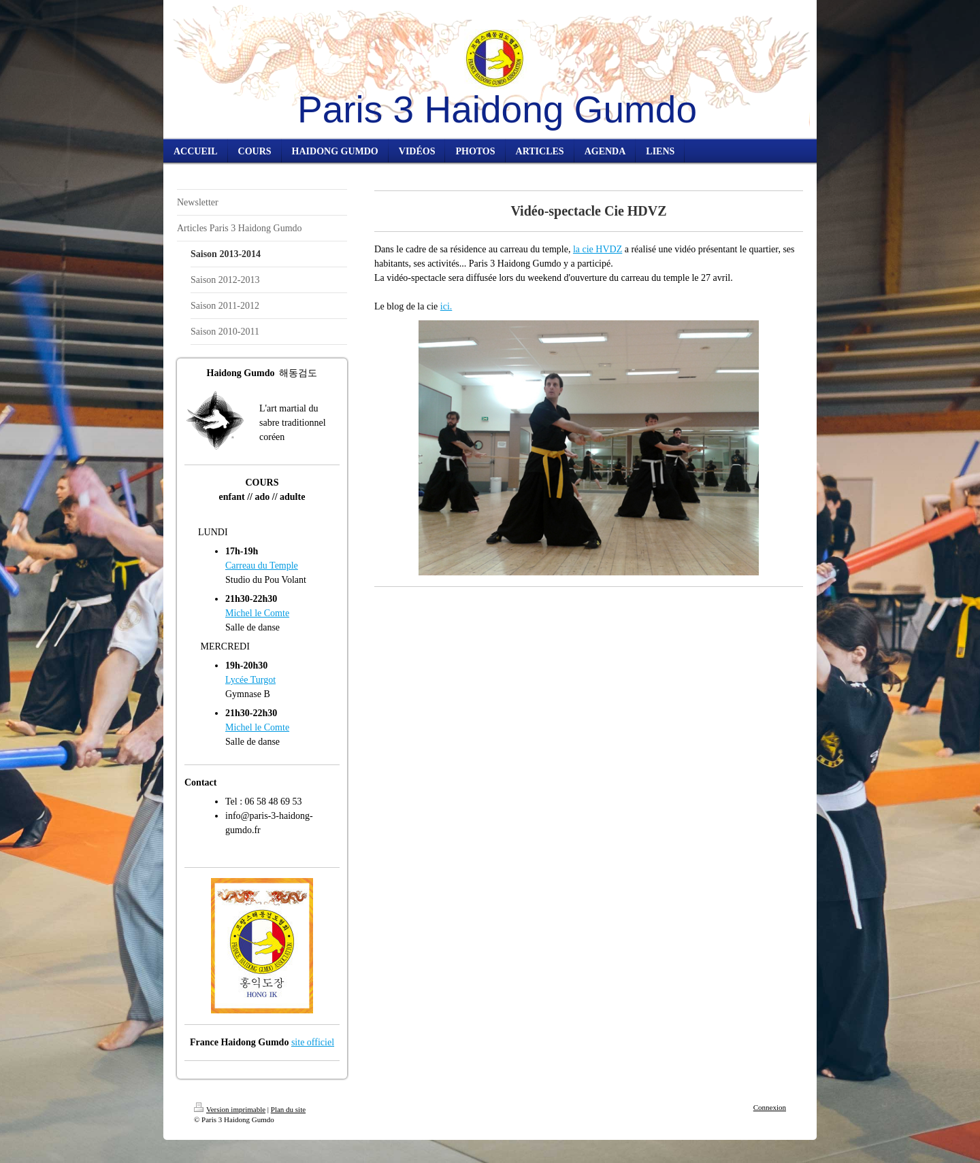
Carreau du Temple (261, 565)
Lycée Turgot (250, 680)
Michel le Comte (257, 613)
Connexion (769, 1107)
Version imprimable (229, 1109)
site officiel (312, 1042)
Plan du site (288, 1109)
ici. (446, 306)
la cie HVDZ (597, 249)
